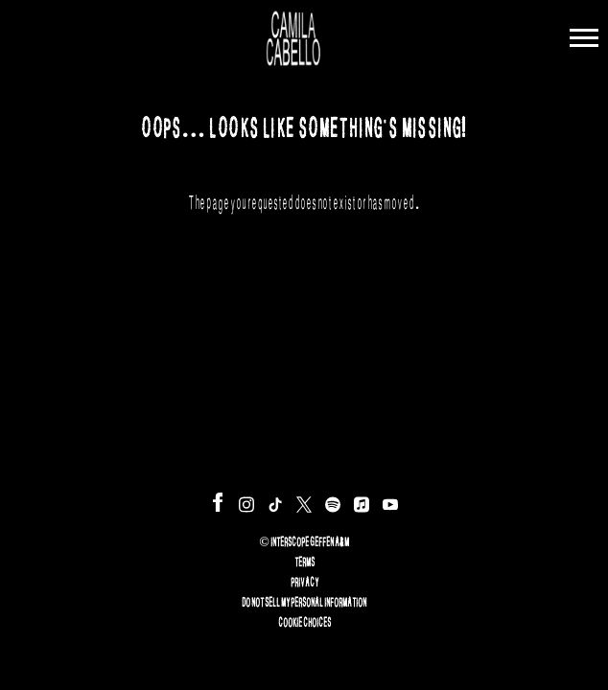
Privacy (304, 579)
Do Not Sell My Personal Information (304, 600)
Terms (304, 559)
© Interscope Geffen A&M (303, 539)
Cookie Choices (304, 620)
